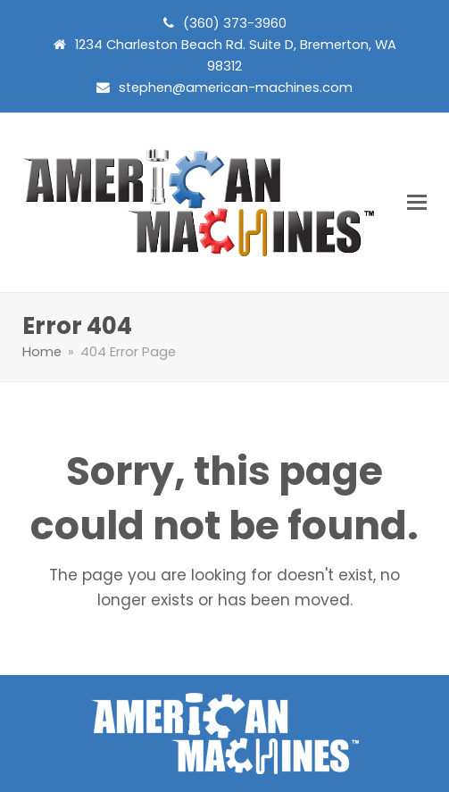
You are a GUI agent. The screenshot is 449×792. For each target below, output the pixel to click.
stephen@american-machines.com (236, 87)
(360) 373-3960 (235, 23)
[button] (417, 202)
